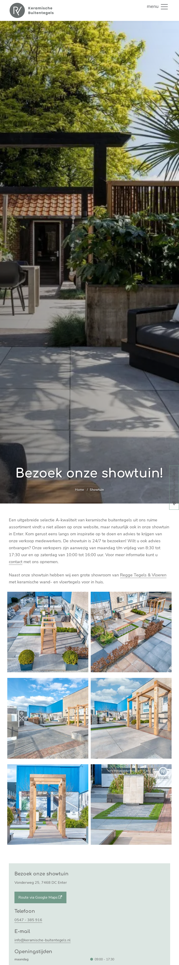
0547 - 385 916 (28, 920)
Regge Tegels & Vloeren (143, 575)
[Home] (31, 10)
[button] (164, 6)
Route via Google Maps (40, 897)
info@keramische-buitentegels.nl (42, 940)
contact (15, 562)
